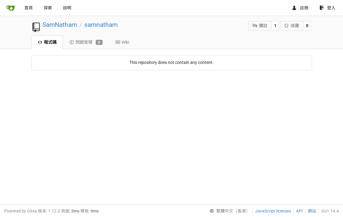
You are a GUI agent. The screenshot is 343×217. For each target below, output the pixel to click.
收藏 (291, 25)
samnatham (101, 24)
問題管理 (86, 42)
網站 (312, 211)
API (299, 211)
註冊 (300, 7)
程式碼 (47, 42)
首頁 (28, 7)
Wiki (122, 42)
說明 (67, 7)
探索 (48, 7)
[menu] (228, 211)
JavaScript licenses (273, 211)
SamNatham (59, 24)
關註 (259, 25)
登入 (327, 7)
